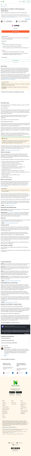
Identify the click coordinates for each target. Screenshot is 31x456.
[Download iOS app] (12, 392)
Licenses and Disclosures (13, 427)
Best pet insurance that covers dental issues (12, 280)
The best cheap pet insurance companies (12, 150)
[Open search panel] (20, 2)
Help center (14, 402)
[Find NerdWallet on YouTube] (13, 448)
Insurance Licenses (11, 432)
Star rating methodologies (5, 411)
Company (4, 402)
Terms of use (23, 402)
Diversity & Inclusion (6, 408)
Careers (3, 405)
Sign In (23, 1)
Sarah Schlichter (7, 347)
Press (3, 414)
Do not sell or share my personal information (24, 412)
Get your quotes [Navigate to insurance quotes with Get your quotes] (15, 31)
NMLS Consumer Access (5, 427)
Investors (4, 417)
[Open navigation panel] (1, 1)
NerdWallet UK (19, 442)
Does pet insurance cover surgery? (10, 302)
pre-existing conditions (12, 203)
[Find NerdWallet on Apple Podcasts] (17, 448)
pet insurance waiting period (13, 212)
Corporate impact (5, 406)
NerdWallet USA (12, 442)
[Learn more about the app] (15, 389)
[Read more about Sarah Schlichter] (17, 353)
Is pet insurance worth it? (9, 205)
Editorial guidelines (5, 409)
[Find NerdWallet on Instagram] (15, 448)
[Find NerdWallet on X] (12, 448)
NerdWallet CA (15, 444)
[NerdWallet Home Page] (3, 1)
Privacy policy (23, 406)
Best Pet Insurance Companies (9, 79)
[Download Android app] (19, 392)
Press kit (3, 416)
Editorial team (4, 413)
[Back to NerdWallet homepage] (1, 5)
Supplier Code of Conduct (23, 404)
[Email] (4, 355)
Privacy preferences (24, 410)
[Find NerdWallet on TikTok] (19, 448)
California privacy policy (24, 408)
